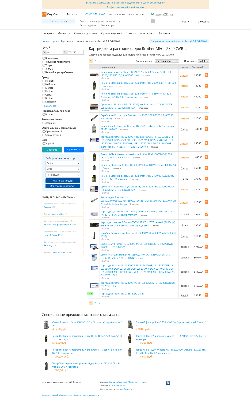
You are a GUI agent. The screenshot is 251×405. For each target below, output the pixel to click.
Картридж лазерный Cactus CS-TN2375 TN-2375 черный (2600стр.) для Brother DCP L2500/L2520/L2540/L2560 (138, 224)
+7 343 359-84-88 (95, 14)
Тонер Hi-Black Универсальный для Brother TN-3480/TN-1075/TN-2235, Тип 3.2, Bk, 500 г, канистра (137, 95)
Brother (48, 98)
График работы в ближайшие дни (125, 7)
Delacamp (49, 101)
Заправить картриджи (62, 186)
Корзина (204, 21)
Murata (48, 87)
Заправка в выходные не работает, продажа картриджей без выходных (125, 2)
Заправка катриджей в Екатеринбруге (57, 395)
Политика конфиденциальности (86, 395)
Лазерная (49, 122)
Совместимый (52, 134)
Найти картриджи (63, 180)
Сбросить (52, 149)
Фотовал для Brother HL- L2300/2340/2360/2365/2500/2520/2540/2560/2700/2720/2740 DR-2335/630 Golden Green (139, 201)
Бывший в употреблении (58, 72)
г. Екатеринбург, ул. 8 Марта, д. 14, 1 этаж (127, 382)
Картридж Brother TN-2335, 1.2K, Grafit (122, 293)
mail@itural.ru (126, 389)
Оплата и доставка (85, 33)
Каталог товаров (58, 21)
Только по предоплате (56, 61)
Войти (185, 21)
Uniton (48, 91)
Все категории (49, 41)
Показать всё (49, 105)
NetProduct (50, 84)
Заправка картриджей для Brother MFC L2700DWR (179, 41)
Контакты (164, 33)
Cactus (47, 94)
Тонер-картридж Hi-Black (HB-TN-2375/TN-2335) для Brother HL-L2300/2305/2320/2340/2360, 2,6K (136, 73)
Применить (73, 149)
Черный (48, 143)
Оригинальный (52, 131)
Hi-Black (48, 80)
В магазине (50, 58)
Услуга (47, 65)
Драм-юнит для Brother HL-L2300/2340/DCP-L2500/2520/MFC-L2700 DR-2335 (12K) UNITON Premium (136, 256)
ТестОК (48, 68)
